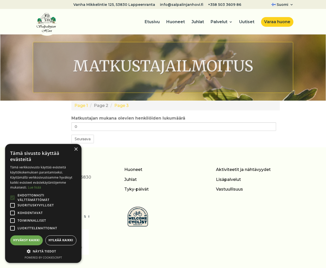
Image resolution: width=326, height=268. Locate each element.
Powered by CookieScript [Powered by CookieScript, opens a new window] (43, 257)
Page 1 (86, 106)
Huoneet (175, 22)
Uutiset (246, 22)
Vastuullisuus (229, 189)
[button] (43, 251)
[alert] (43, 203)
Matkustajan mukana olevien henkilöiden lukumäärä (130, 118)
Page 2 (105, 106)
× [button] (76, 149)
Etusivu (152, 22)
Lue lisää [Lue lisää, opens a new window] (34, 187)
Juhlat (198, 22)
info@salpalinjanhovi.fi (181, 5)
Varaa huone (277, 21)
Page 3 (124, 106)
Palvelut (219, 22)
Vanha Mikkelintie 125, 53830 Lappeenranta (114, 5)
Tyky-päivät (136, 189)
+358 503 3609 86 (224, 5)
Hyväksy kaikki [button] (26, 240)
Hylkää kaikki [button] (61, 240)
